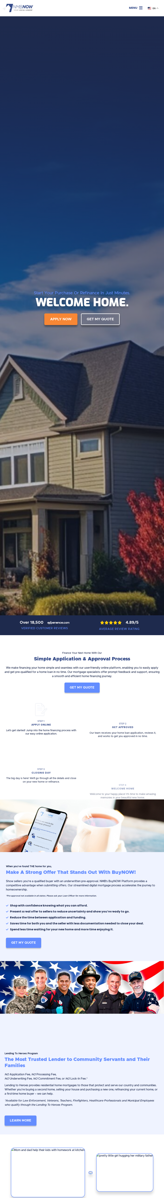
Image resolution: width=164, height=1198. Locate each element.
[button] (135, 8)
